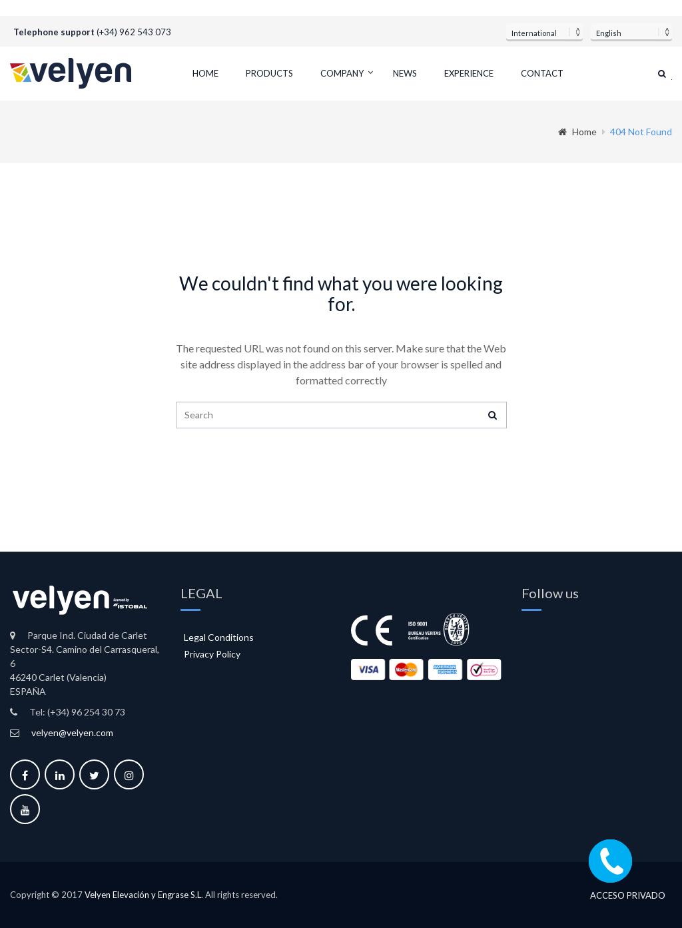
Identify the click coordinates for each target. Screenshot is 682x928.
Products (269, 73)
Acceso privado (627, 895)
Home (205, 73)
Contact (542, 73)
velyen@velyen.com (72, 732)
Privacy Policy (212, 654)
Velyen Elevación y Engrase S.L (143, 894)
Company (342, 73)
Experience (469, 73)
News (405, 73)
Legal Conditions (219, 637)
